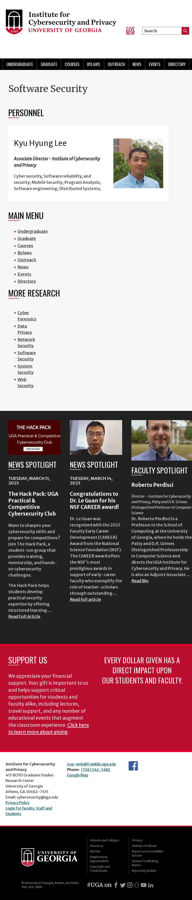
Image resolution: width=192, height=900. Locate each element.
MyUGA (95, 851)
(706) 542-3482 (95, 769)
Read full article (85, 599)
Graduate (49, 64)
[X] (123, 885)
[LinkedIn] (151, 885)
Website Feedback (144, 846)
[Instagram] (130, 885)
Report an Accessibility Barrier (147, 853)
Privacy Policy (18, 802)
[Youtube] (143, 885)
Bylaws (93, 64)
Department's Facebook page (133, 765)
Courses (72, 64)
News (137, 64)
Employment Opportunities (99, 859)
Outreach (116, 64)
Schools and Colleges (104, 840)
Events (154, 64)
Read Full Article (24, 616)
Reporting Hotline (144, 870)
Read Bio (139, 580)
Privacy (137, 840)
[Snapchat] (136, 885)
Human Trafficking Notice (145, 863)
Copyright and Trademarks (100, 868)
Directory (177, 64)
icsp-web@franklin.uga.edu (91, 764)
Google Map (77, 775)
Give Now (130, 31)
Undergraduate (19, 64)
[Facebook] (116, 885)
